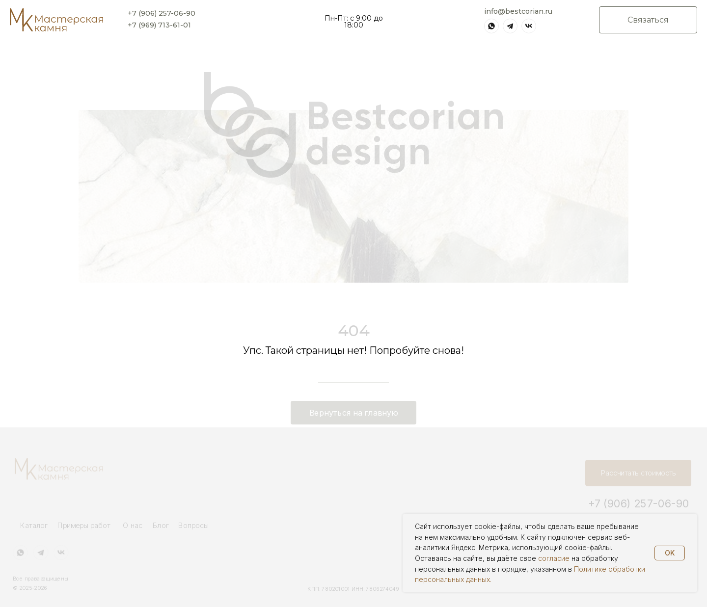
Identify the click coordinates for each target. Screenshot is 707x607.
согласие (554, 558)
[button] (648, 19)
